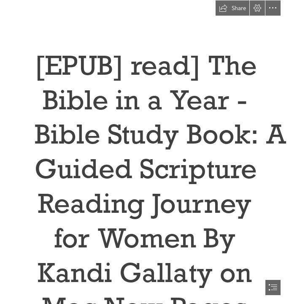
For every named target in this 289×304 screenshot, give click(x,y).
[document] (144, 152)
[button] (232, 8)
